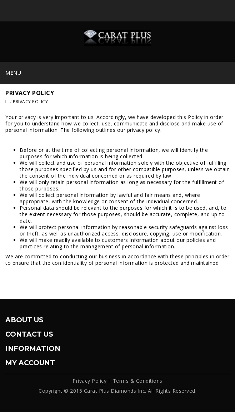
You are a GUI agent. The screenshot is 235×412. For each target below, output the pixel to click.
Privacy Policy (30, 102)
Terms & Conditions (137, 380)
